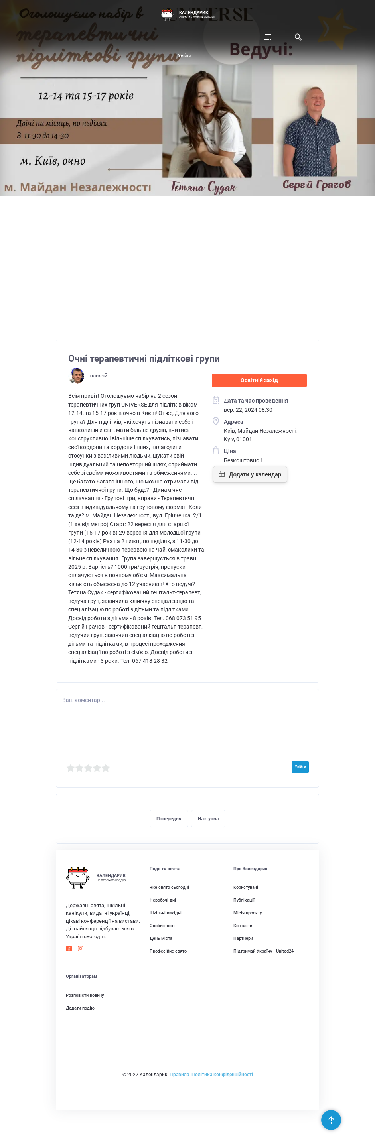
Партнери (243, 938)
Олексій (98, 376)
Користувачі (245, 887)
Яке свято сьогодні (169, 887)
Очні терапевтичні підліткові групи (144, 358)
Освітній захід (259, 380)
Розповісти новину (85, 995)
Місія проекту (247, 913)
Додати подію (80, 1008)
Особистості (162, 925)
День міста (161, 938)
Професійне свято (168, 951)
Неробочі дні (163, 900)
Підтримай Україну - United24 (263, 951)
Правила (179, 1074)
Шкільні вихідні (166, 913)
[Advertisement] (188, 272)
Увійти (184, 55)
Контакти (242, 925)
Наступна (208, 819)
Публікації (244, 900)
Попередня (169, 819)
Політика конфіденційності (222, 1074)
